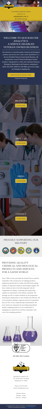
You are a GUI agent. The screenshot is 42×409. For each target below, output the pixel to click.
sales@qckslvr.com (20, 16)
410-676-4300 (23, 386)
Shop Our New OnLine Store (21, 75)
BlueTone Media (30, 407)
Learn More (20, 105)
